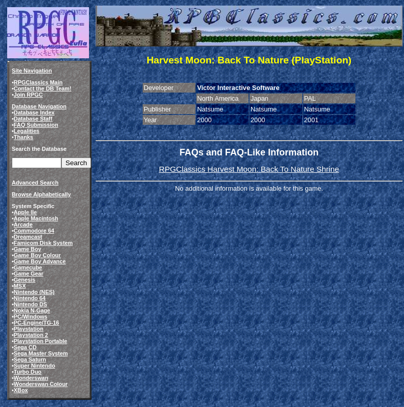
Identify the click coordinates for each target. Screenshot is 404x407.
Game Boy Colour (37, 255)
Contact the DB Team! (43, 88)
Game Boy (27, 249)
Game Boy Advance (40, 261)
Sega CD (25, 347)
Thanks (23, 137)
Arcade (23, 224)
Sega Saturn (30, 359)
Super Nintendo (34, 366)
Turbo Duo (27, 372)
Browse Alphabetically (41, 194)
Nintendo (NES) (34, 292)
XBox (21, 390)
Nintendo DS (30, 304)
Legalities (26, 131)
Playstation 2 (31, 335)
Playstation (28, 329)
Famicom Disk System (43, 243)
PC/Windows (31, 316)
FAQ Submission (36, 125)
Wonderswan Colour (41, 384)
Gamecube (28, 267)
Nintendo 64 (30, 298)
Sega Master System (41, 353)
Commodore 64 (34, 231)
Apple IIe (25, 212)
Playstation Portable (41, 341)
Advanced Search (35, 182)
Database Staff (33, 119)
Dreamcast (28, 237)
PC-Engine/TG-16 (36, 323)
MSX (20, 286)
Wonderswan (31, 378)
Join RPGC (28, 95)
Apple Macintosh (36, 218)
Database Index (34, 112)
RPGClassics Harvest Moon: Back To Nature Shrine (249, 169)
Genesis (24, 280)
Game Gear (28, 273)
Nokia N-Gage (32, 310)
